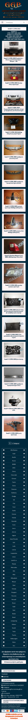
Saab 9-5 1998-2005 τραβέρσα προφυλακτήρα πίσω (14, 384)
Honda (14, 517)
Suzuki (14, 628)
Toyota (14, 635)
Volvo (14, 642)
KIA (14, 542)
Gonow (14, 514)
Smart (14, 617)
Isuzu (13, 525)
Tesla (13, 631)
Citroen (14, 478)
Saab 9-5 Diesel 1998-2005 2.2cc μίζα (14, 409)
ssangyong (14, 621)
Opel (13, 585)
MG (14, 571)
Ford (14, 507)
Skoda (14, 613)
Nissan (14, 581)
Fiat (14, 503)
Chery (14, 471)
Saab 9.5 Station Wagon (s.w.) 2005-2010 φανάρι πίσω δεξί (14, 256)
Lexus (14, 557)
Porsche (13, 596)
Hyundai (13, 521)
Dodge (14, 496)
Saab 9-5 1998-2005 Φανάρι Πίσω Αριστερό (13, 83)
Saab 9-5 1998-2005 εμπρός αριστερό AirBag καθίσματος (14, 207)
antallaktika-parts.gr (16, 714)
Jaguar (14, 535)
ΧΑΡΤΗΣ (5, 676)
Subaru (14, 624)
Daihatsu (14, 493)
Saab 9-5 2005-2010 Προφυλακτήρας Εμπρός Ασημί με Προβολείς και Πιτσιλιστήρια (14, 109)
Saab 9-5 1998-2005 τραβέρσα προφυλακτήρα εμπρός (14, 182)
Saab (14, 606)
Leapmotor (14, 553)
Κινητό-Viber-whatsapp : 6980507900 (14, 17)
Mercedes (14, 567)
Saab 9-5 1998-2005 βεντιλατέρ (13, 359)
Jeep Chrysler (14, 539)
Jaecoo (14, 532)
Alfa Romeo (14, 450)
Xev (14, 645)
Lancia (14, 549)
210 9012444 (8, 13)
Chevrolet (14, 475)
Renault (14, 599)
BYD (14, 468)
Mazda (14, 564)
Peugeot (13, 592)
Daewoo (13, 489)
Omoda (14, 589)
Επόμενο (16, 443)
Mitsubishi (14, 578)
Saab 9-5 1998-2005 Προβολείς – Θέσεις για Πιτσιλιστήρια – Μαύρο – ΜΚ (14, 59)
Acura (14, 461)
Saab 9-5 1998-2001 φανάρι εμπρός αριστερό (13, 286)
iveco (13, 528)
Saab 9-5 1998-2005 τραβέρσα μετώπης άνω (14, 157)
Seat (14, 610)
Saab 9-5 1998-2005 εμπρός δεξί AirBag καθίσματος (14, 231)
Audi (14, 453)
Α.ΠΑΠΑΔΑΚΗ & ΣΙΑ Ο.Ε (7, 683)
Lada (13, 546)
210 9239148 (16, 13)
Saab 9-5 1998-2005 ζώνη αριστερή (14, 434)
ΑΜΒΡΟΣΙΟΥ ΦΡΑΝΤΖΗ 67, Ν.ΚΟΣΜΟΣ (14, 11)
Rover (14, 603)
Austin (14, 457)
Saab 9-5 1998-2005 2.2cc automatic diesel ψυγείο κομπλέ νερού (14, 336)
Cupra (14, 482)
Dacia (14, 485)
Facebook (4, 674)
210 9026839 (16, 15)
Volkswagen (13, 638)
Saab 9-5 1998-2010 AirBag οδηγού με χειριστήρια (14, 132)
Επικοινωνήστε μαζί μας (13, 662)
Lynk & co (14, 560)
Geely (14, 510)
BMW (14, 464)
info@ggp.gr (5, 687)
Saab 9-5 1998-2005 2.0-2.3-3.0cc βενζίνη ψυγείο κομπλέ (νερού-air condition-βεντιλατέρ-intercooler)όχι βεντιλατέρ (14, 312)
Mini (14, 574)
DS (14, 500)
